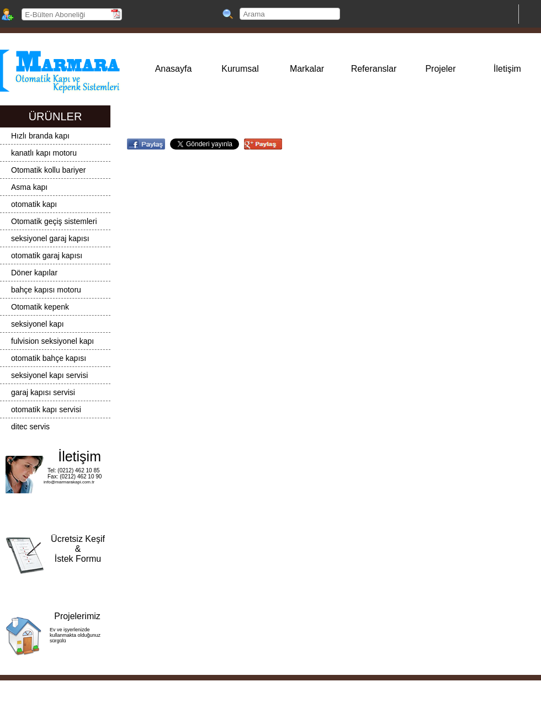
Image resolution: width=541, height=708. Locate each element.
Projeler (440, 68)
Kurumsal (240, 68)
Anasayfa (173, 68)
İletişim (507, 68)
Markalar (307, 68)
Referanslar (374, 68)
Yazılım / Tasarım (267, 695)
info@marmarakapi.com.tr (69, 482)
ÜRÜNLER (55, 116)
